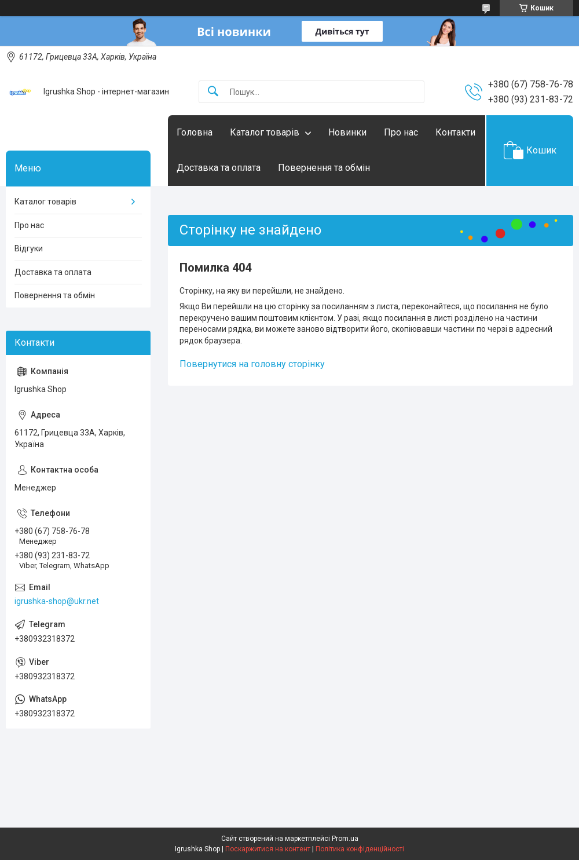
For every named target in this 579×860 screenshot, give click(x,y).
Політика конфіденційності (360, 849)
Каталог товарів (264, 132)
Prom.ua (345, 839)
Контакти (455, 132)
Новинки (347, 132)
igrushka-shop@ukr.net (56, 601)
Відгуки (28, 248)
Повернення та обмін (324, 167)
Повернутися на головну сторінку (252, 363)
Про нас (401, 132)
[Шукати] (213, 92)
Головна (194, 132)
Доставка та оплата (219, 167)
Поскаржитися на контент (267, 849)
